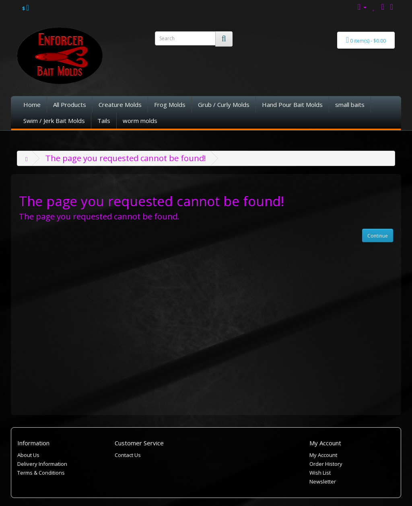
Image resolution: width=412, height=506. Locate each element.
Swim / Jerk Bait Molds (54, 121)
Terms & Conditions (41, 472)
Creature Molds (120, 104)
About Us (28, 455)
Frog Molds (169, 104)
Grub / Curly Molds (223, 104)
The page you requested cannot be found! (125, 158)
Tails (103, 121)
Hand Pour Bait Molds (292, 104)
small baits (350, 104)
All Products (69, 104)
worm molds (140, 121)
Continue (377, 235)
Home (32, 104)
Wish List (320, 472)
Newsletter (322, 481)
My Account (323, 455)
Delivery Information (42, 463)
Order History (325, 463)
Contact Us (128, 455)
